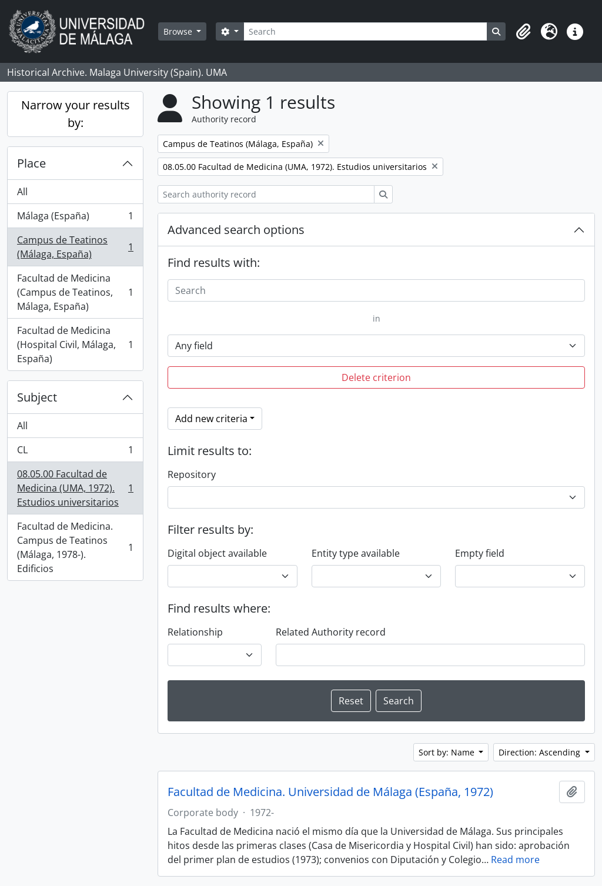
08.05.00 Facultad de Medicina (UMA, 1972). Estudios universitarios (74, 488)
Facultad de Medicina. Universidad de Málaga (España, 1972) (330, 792)
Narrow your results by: (75, 114)
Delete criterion (376, 377)
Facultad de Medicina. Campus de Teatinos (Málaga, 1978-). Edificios (74, 547)
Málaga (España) (74, 218)
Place (31, 163)
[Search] (365, 31)
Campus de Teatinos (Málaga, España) (74, 246)
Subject (37, 397)
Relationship (195, 632)
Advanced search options (236, 230)
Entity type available (356, 553)
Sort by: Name (448, 752)
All (22, 191)
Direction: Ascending (541, 752)
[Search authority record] (266, 194)
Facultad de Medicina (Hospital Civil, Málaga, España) (74, 344)
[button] (523, 32)
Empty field (479, 553)
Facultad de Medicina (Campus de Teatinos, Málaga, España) (74, 292)
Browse (179, 31)
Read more (515, 859)
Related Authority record (331, 632)
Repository (192, 474)
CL (74, 452)
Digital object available (217, 553)
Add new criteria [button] (211, 418)
